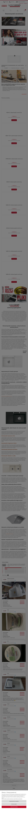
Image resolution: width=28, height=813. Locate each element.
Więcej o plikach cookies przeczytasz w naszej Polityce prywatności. (12, 798)
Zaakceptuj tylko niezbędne (14, 801)
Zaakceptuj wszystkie (14, 806)
